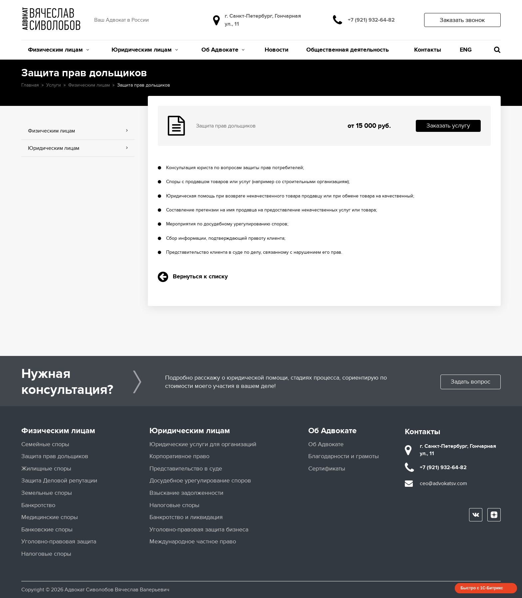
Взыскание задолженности (186, 492)
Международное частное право (192, 541)
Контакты (427, 50)
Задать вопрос (470, 381)
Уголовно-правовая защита (58, 541)
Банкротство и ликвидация (186, 517)
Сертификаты (326, 468)
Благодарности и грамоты (343, 456)
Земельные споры (46, 492)
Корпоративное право (179, 456)
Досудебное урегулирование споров (200, 480)
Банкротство (38, 505)
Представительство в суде (185, 468)
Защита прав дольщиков (54, 456)
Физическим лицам (58, 50)
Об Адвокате (222, 50)
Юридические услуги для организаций (202, 444)
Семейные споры (45, 444)
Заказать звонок (462, 20)
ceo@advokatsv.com (443, 483)
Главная (30, 85)
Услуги (53, 85)
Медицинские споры (49, 517)
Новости (276, 50)
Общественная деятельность (347, 50)
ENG (466, 50)
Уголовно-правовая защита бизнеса (198, 529)
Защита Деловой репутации (59, 480)
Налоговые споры (46, 553)
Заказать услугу (448, 125)
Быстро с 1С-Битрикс (481, 588)
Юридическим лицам (145, 50)
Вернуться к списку (193, 276)
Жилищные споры (46, 468)
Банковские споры (47, 529)
